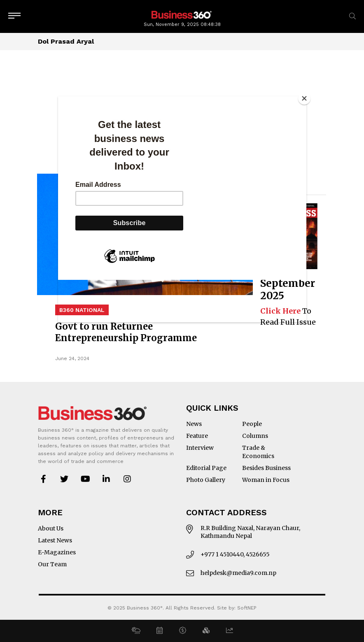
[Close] (304, 98)
